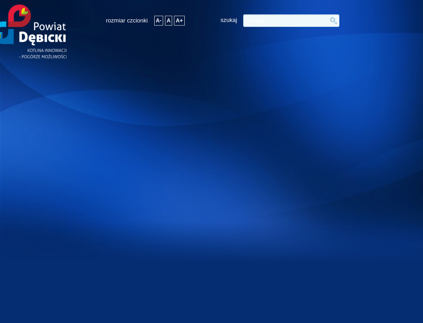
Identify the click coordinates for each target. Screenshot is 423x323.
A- (159, 20)
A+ (179, 20)
